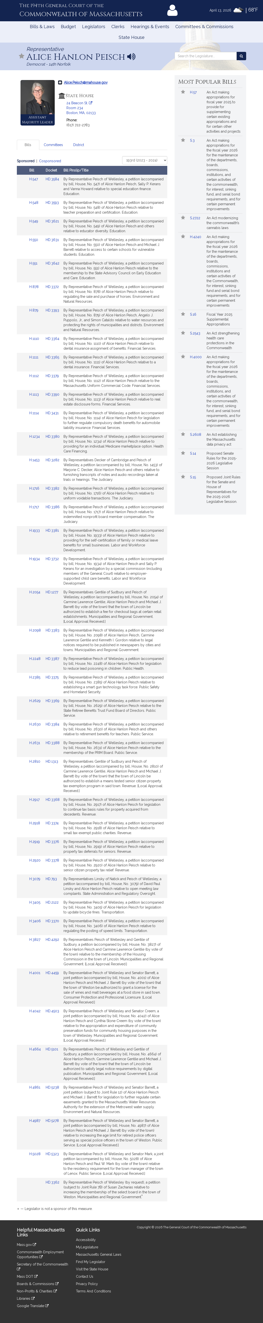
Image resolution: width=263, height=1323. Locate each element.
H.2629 (35, 701)
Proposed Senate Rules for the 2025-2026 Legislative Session (222, 460)
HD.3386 (53, 507)
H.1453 (35, 460)
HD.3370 (52, 921)
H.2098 (35, 630)
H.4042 (35, 1011)
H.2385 (35, 677)
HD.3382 (52, 488)
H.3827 (35, 940)
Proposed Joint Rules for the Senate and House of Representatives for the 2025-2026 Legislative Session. (224, 489)
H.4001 (35, 973)
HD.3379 (52, 376)
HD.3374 (52, 823)
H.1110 (34, 339)
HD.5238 (52, 1087)
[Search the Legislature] (241, 56)
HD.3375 (52, 677)
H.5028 (35, 1154)
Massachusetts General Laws (98, 1254)
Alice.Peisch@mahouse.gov (85, 82)
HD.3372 (52, 287)
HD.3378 (52, 860)
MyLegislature (87, 1247)
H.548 (34, 203)
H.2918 (35, 823)
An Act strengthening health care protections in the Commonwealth (223, 340)
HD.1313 (52, 761)
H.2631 (35, 743)
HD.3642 (52, 263)
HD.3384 (52, 724)
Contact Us (84, 1276)
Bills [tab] (28, 145)
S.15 (193, 477)
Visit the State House (92, 1269)
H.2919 (35, 842)
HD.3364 (52, 339)
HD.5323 (52, 1154)
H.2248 (35, 659)
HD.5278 (52, 1121)
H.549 (34, 221)
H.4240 (196, 237)
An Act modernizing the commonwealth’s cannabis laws (223, 223)
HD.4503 (52, 1011)
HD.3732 (52, 559)
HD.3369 (52, 701)
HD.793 (51, 879)
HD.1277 (52, 592)
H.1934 (35, 559)
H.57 (194, 92)
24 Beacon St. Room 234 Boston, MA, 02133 (81, 108)
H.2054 (35, 592)
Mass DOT (27, 1276)
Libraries (26, 1298)
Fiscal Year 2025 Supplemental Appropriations (219, 319)
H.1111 (34, 357)
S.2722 (195, 218)
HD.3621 (52, 221)
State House (132, 37)
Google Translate (33, 1306)
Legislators (93, 26)
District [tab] (78, 145)
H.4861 (35, 1087)
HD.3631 (52, 240)
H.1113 (34, 394)
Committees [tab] (53, 145)
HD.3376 (52, 842)
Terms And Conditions (93, 1291)
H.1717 (34, 507)
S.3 (193, 140)
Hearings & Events (150, 26)
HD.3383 (52, 630)
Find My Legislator (90, 1262)
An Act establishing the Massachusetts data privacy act (222, 439)
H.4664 (35, 1049)
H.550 (34, 240)
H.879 (34, 310)
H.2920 (35, 860)
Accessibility (86, 1240)
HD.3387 (52, 659)
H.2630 (35, 724)
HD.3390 (52, 394)
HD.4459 (52, 973)
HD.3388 (53, 743)
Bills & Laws (42, 26)
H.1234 (35, 436)
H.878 (34, 287)
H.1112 (34, 376)
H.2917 (35, 800)
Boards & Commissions (38, 1284)
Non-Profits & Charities (37, 1291)
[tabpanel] (92, 685)
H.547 (34, 179)
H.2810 (35, 761)
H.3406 (35, 921)
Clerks (118, 26)
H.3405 (35, 902)
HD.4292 (52, 940)
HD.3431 (52, 413)
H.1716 (34, 488)
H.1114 (34, 413)
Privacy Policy (87, 1284)
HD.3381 (52, 530)
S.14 (193, 453)
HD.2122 (52, 902)
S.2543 (195, 333)
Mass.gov (26, 1245)
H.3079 (35, 879)
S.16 (193, 314)
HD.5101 (52, 1049)
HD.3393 (52, 310)
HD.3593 (52, 203)
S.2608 (196, 435)
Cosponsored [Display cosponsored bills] (50, 161)
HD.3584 (52, 179)
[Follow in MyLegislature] (22, 56)
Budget (68, 26)
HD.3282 (52, 460)
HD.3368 (53, 800)
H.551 (33, 263)
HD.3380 (53, 436)
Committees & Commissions (204, 26)
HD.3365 (52, 357)
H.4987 (35, 1121)
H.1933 (35, 530)
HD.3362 (52, 1182)
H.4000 (196, 357)
